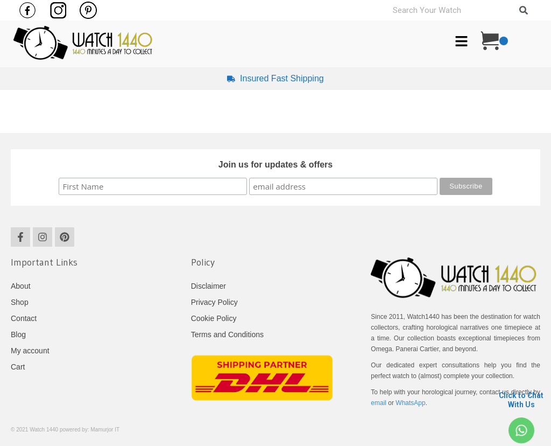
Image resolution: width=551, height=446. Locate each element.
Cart (18, 367)
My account (30, 350)
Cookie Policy (214, 318)
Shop (20, 302)
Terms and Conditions (227, 334)
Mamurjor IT (104, 430)
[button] (461, 42)
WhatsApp (410, 403)
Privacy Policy (214, 302)
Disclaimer (208, 286)
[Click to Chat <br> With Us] (521, 430)
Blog (18, 334)
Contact (24, 318)
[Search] (523, 10)
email (378, 403)
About (21, 286)
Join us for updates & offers (275, 164)
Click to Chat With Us (521, 400)
